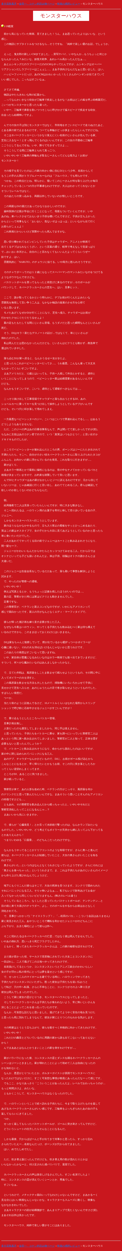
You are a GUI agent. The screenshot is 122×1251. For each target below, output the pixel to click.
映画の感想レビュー (68, 3)
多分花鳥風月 (9, 3)
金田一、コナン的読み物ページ (37, 3)
